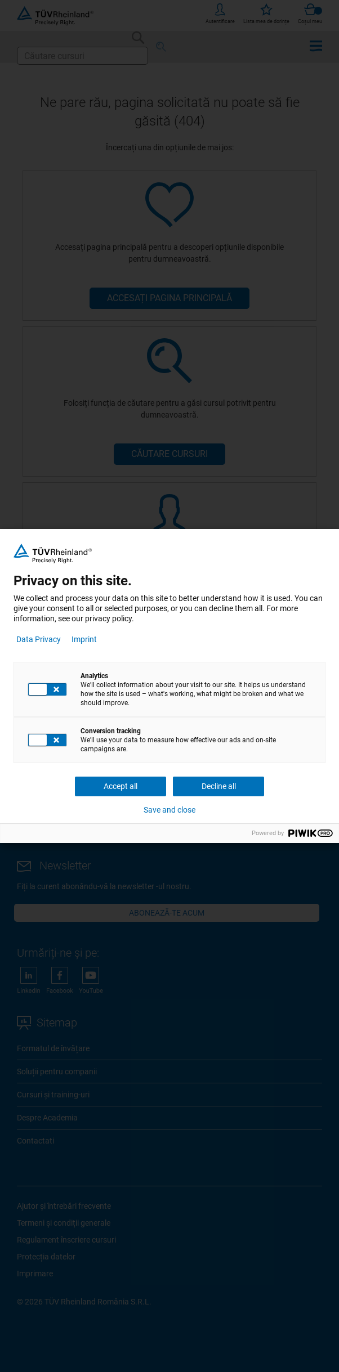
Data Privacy (38, 639)
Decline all (219, 786)
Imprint (84, 639)
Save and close (169, 809)
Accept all (120, 786)
